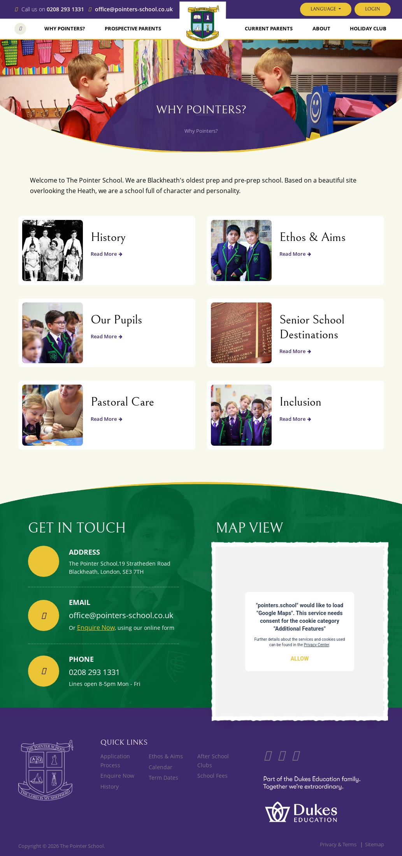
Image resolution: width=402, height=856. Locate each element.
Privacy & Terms (338, 844)
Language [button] (324, 9)
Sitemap (374, 844)
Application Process (115, 760)
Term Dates (163, 777)
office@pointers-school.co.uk (134, 9)
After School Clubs (213, 760)
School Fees (212, 775)
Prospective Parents (133, 28)
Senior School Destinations (311, 327)
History (108, 237)
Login (372, 9)
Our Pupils (116, 320)
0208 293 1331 (65, 9)
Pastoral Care (122, 402)
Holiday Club (368, 28)
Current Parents (269, 28)
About (321, 28)
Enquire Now (96, 627)
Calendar (160, 767)
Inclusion (300, 402)
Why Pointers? (64, 28)
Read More (106, 253)
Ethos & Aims (312, 237)
